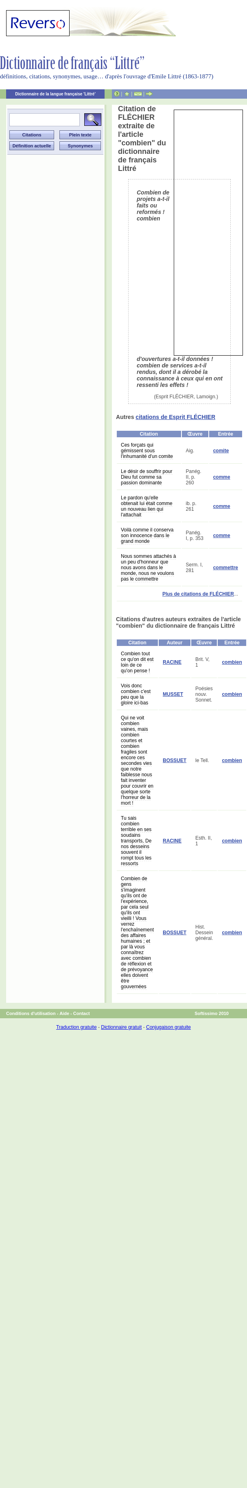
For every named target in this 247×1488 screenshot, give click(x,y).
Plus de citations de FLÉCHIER (198, 594)
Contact (81, 1013)
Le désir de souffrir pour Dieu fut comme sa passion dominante (147, 477)
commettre (225, 567)
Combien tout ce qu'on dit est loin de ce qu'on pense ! (137, 662)
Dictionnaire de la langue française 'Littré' (55, 94)
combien (232, 662)
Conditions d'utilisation (31, 1013)
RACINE (172, 662)
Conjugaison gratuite (168, 1027)
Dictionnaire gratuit (121, 1027)
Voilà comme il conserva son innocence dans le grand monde (147, 535)
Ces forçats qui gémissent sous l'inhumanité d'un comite (147, 450)
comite (221, 451)
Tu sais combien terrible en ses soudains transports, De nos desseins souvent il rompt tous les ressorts (136, 840)
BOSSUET (174, 760)
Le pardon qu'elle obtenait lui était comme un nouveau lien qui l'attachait (147, 506)
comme (221, 477)
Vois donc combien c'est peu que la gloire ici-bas (136, 694)
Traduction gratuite (76, 1027)
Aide (64, 1013)
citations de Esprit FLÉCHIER (175, 417)
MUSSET (173, 694)
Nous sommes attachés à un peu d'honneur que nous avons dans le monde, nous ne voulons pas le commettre (148, 567)
